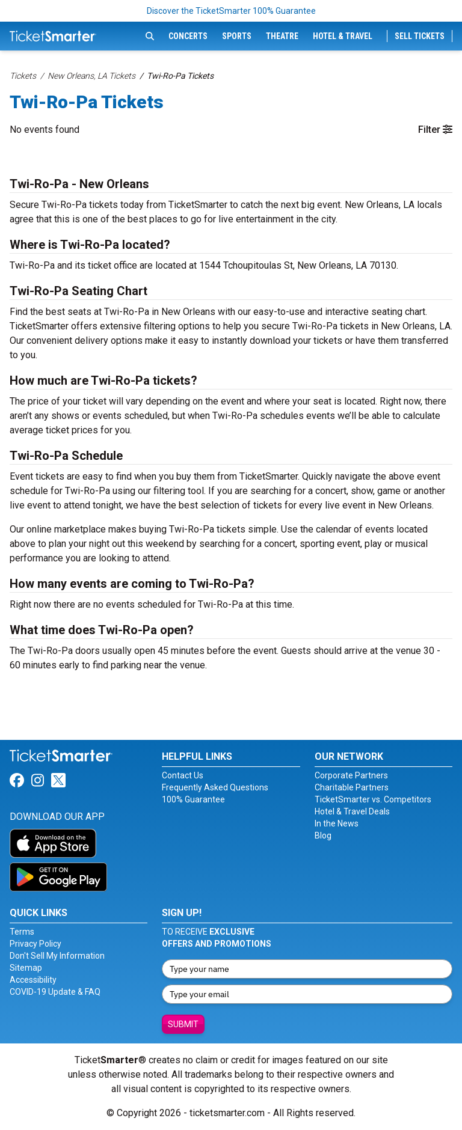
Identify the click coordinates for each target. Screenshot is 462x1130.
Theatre (282, 36)
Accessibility (33, 980)
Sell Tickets (420, 36)
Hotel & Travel (342, 36)
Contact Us (182, 775)
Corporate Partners (351, 775)
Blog (323, 835)
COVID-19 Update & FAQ (55, 992)
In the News (337, 823)
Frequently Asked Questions (215, 787)
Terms (22, 931)
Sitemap (26, 968)
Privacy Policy (35, 943)
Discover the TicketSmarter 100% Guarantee (231, 11)
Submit (183, 1024)
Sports (236, 36)
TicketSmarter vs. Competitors (373, 799)
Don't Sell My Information (57, 955)
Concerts (188, 36)
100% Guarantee (193, 799)
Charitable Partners (352, 787)
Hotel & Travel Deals (352, 811)
